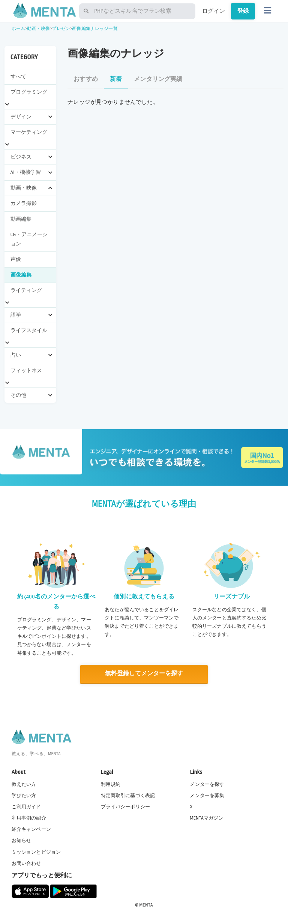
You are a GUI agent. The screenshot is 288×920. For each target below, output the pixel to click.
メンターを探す (207, 784)
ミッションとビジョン (36, 851)
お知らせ (22, 840)
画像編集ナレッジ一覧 (95, 28)
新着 (116, 79)
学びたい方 (24, 795)
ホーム (18, 28)
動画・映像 (38, 28)
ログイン (213, 11)
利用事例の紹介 (29, 817)
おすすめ (86, 79)
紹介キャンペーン (31, 829)
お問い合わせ (26, 863)
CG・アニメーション (29, 239)
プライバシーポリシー (125, 806)
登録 (243, 11)
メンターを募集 (207, 795)
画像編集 (21, 275)
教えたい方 (24, 784)
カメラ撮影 (23, 203)
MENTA (146, 904)
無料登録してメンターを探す (144, 673)
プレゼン (61, 28)
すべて (18, 76)
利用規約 (111, 784)
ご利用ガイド (26, 806)
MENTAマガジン (206, 817)
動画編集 (21, 219)
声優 (15, 259)
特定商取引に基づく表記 (128, 795)
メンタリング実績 (158, 79)
